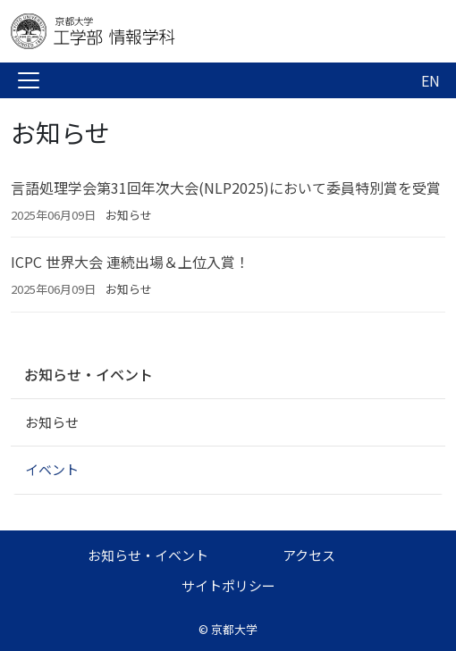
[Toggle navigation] (28, 80)
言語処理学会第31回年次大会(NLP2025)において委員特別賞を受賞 (226, 187)
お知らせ (129, 214)
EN (430, 80)
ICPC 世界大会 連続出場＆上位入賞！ (130, 261)
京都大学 (234, 629)
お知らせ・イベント (88, 374)
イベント (52, 469)
